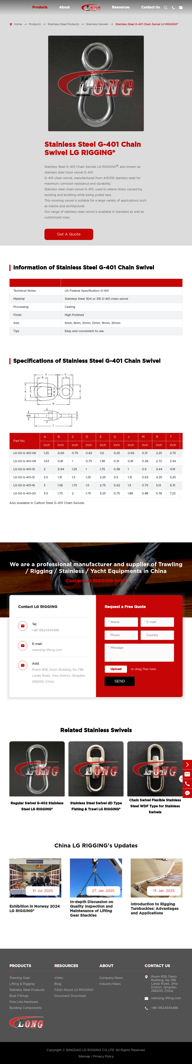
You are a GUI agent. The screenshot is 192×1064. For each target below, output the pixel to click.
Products (39, 7)
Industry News (110, 986)
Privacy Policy (103, 1056)
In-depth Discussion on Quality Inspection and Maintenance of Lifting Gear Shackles (91, 908)
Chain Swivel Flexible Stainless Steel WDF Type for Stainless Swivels (155, 806)
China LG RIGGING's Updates (96, 846)
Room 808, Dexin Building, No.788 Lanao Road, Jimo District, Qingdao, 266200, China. (59, 675)
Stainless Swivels (97, 24)
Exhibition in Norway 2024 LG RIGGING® (34, 909)
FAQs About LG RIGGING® (74, 992)
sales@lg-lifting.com (47, 650)
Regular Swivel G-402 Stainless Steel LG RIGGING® (36, 806)
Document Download (70, 998)
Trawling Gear (19, 980)
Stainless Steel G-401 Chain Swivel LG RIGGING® (146, 24)
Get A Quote (69, 234)
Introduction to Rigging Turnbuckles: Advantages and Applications (154, 908)
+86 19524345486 (45, 630)
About (64, 7)
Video (58, 980)
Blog (57, 986)
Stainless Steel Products (63, 24)
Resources (121, 7)
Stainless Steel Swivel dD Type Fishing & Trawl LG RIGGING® (96, 806)
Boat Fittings (18, 998)
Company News (111, 980)
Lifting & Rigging (22, 986)
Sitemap (84, 1056)
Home (18, 24)
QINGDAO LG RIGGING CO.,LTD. (90, 1050)
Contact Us (150, 7)
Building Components (25, 1010)
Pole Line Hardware (23, 1004)
